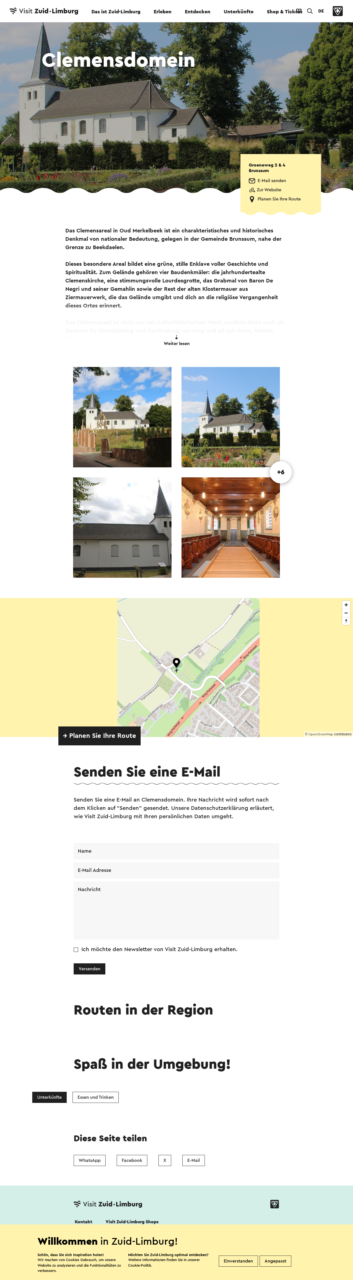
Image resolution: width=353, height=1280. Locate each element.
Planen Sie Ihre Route (279, 199)
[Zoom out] (346, 613)
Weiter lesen (177, 340)
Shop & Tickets (284, 11)
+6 (281, 472)
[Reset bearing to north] (346, 621)
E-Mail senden (272, 180)
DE (321, 11)
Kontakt (83, 1222)
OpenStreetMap (321, 734)
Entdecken (197, 11)
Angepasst (275, 1261)
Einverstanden (238, 1261)
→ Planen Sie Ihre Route (99, 736)
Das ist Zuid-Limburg (115, 11)
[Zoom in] (346, 605)
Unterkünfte (238, 11)
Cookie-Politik (139, 1265)
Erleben (162, 11)
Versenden (89, 969)
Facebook (132, 1160)
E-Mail (193, 1160)
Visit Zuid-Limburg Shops (132, 1222)
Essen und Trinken (96, 1097)
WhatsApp (90, 1160)
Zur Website (269, 190)
